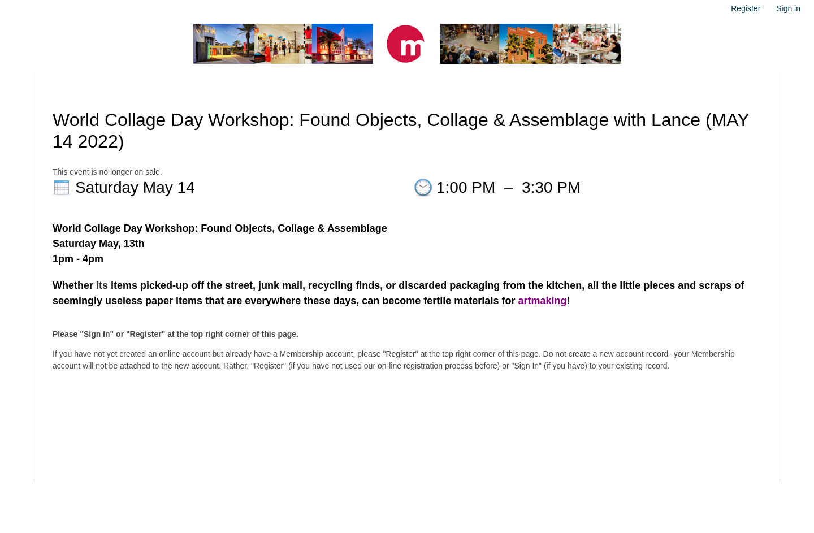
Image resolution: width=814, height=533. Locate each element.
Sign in (788, 8)
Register (745, 8)
